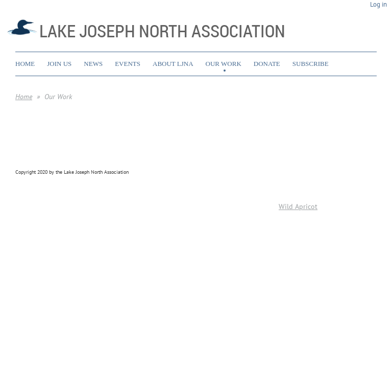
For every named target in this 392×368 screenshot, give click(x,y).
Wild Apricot (298, 206)
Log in (378, 4)
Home (23, 96)
